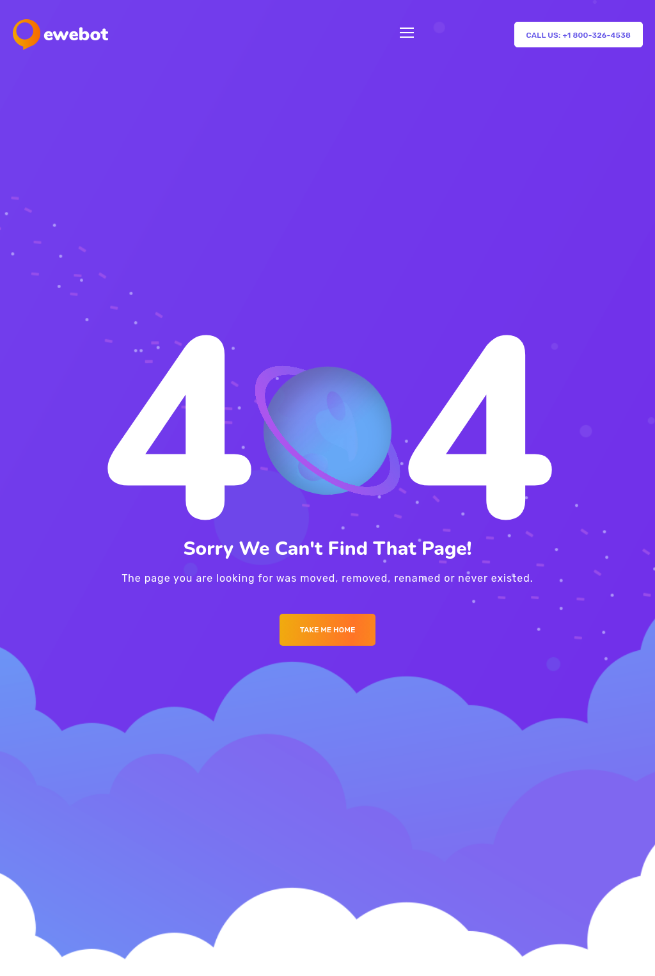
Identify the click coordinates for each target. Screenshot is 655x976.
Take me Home (328, 629)
